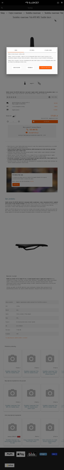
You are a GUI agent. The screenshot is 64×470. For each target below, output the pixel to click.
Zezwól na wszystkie (46, 67)
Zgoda (16, 50)
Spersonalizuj (30, 67)
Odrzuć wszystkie (16, 67)
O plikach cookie (48, 50)
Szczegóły (32, 50)
